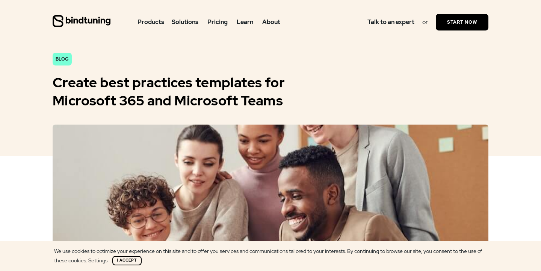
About (271, 22)
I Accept (127, 260)
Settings (97, 260)
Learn (245, 22)
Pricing (217, 22)
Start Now (462, 22)
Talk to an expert (390, 22)
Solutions (185, 22)
